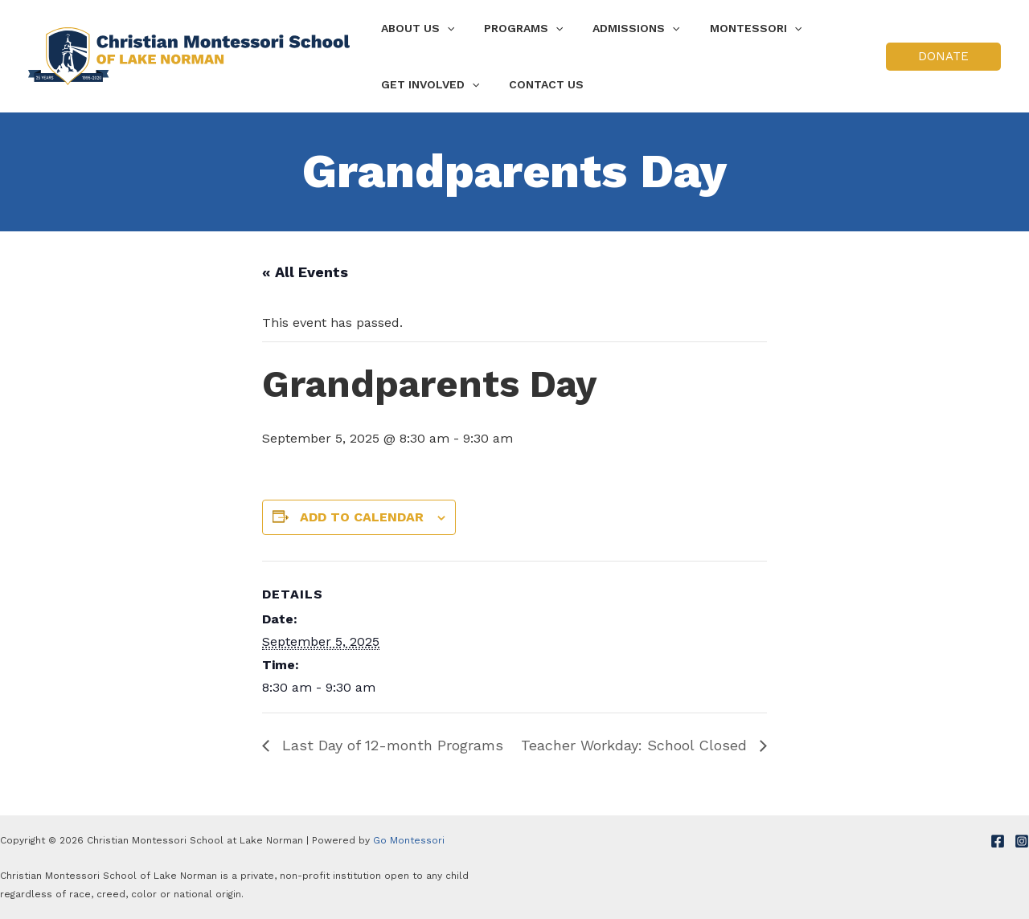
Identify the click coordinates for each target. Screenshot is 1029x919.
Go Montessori (409, 840)
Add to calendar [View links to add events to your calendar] (362, 517)
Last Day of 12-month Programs (390, 745)
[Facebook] (997, 841)
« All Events (305, 271)
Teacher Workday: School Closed (636, 745)
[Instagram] (1022, 841)
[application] (443, 28)
